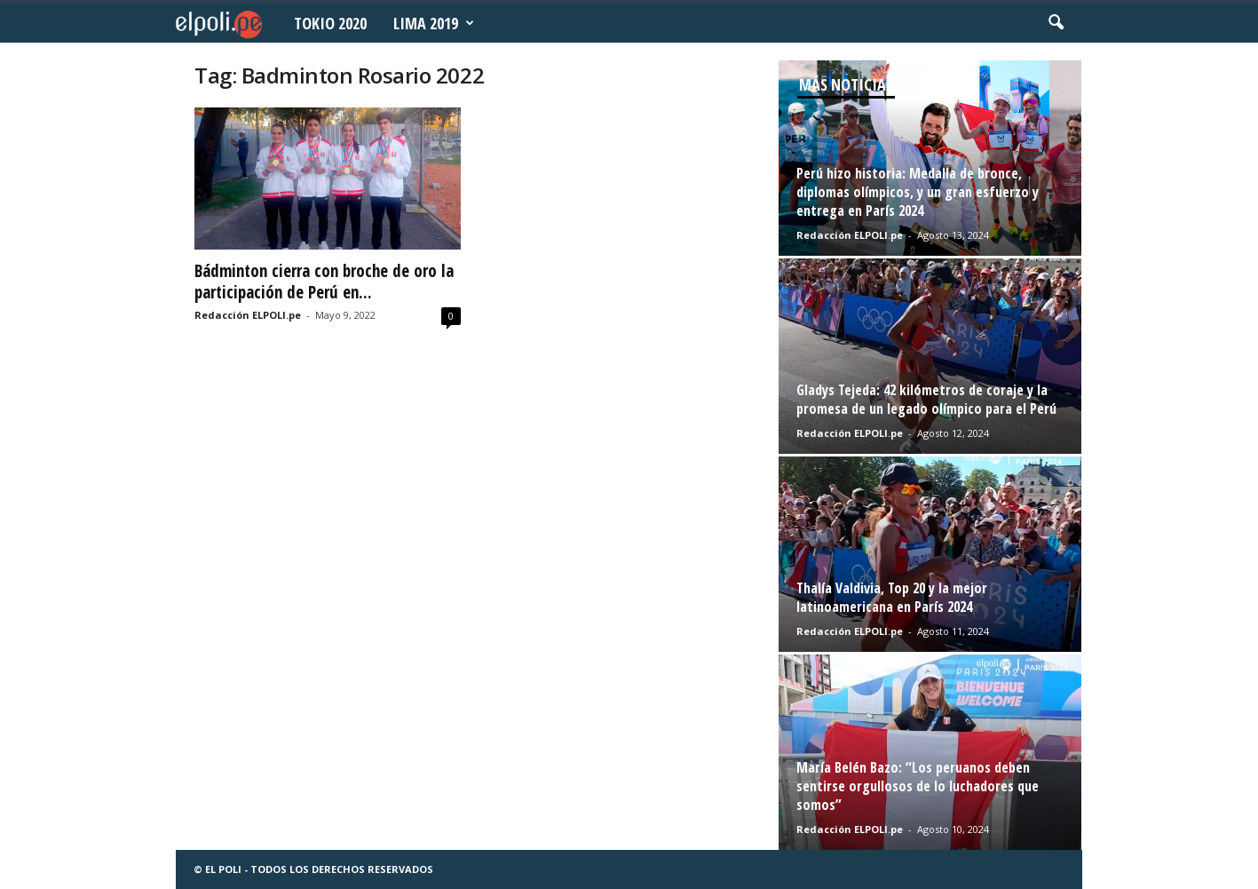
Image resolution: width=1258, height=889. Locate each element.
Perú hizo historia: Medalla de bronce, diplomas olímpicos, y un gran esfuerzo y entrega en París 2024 (917, 191)
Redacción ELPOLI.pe (247, 314)
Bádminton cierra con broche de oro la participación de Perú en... (324, 281)
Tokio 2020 (330, 23)
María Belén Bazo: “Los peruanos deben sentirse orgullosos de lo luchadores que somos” (917, 786)
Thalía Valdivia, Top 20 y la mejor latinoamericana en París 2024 (891, 597)
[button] (1055, 23)
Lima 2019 (433, 23)
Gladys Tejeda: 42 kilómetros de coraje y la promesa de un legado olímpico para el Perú (926, 399)
